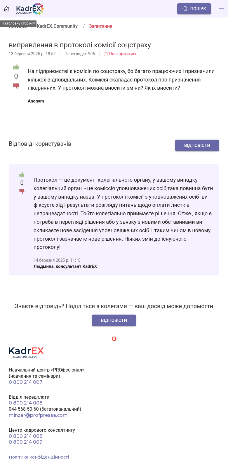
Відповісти (197, 145)
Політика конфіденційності (39, 457)
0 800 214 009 (25, 442)
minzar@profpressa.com (38, 415)
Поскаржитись (120, 53)
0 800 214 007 (25, 382)
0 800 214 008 (26, 403)
